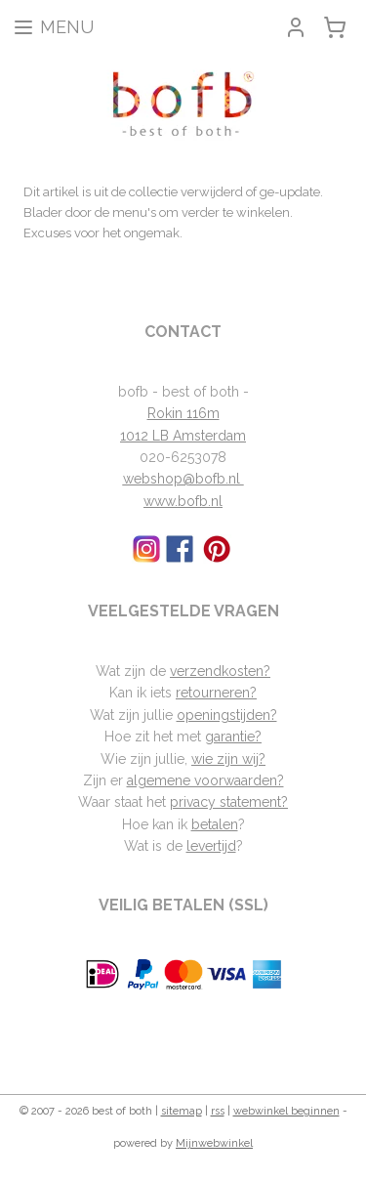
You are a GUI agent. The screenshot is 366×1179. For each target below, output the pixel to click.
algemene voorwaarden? (205, 780)
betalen (214, 824)
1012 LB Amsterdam (183, 435)
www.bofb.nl (183, 501)
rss (217, 1111)
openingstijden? (227, 715)
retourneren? (216, 692)
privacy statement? (229, 802)
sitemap (181, 1111)
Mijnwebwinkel (214, 1143)
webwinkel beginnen (286, 1111)
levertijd (211, 846)
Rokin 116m (183, 413)
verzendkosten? (220, 671)
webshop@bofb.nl (183, 478)
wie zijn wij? (228, 759)
